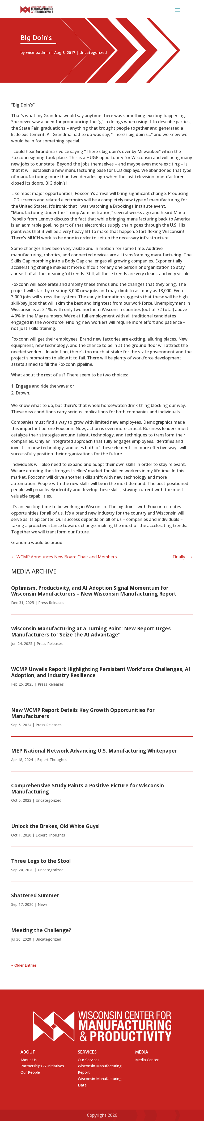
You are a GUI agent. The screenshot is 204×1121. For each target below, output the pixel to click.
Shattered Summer (35, 895)
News (43, 904)
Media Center (147, 1059)
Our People (30, 1072)
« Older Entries (24, 965)
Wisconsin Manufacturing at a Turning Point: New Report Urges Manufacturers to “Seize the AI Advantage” (91, 631)
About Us (28, 1059)
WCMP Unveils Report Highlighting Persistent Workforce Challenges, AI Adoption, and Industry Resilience (100, 672)
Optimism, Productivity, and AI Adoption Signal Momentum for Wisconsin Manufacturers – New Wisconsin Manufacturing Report (93, 590)
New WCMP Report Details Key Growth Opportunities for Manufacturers (83, 713)
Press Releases (51, 602)
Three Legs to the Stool (41, 860)
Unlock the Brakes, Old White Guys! (55, 826)
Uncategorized (93, 52)
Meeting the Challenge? (41, 930)
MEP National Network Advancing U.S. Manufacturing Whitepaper (94, 750)
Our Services (88, 1059)
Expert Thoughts (52, 759)
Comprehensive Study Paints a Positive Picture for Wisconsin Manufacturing (87, 788)
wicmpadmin (38, 52)
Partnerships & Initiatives (42, 1065)
